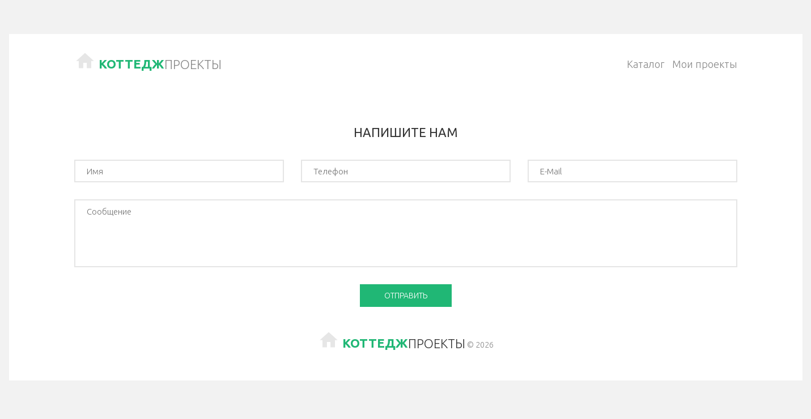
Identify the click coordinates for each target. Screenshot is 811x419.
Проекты (160, 64)
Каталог (645, 64)
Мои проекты (704, 64)
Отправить (405, 295)
